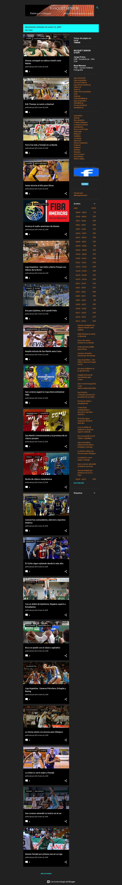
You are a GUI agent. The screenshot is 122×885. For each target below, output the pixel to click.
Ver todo (29, 30)
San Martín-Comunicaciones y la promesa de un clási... (86, 394)
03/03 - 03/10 (81, 300)
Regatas (77, 152)
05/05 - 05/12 (81, 267)
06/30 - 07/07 (81, 233)
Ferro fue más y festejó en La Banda (86, 341)
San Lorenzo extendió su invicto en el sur (87, 465)
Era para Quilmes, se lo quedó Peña (86, 369)
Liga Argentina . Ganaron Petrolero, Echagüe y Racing (86, 444)
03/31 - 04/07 (81, 283)
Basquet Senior (78, 167)
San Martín (78, 156)
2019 (75, 208)
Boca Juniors (79, 120)
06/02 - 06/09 (81, 250)
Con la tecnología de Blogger (61, 882)
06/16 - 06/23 (81, 242)
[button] (65, 71)
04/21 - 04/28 (81, 275)
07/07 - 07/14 (81, 229)
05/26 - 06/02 (81, 254)
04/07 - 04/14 (81, 279)
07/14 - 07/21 (81, 225)
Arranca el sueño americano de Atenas (86, 354)
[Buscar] (97, 8)
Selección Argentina (82, 92)
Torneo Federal (80, 82)
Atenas (76, 118)
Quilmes (77, 147)
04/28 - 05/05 (81, 271)
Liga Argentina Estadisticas (80, 102)
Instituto (77, 136)
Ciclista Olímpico (81, 122)
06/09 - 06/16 (81, 246)
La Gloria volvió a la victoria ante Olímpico (87, 452)
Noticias (77, 96)
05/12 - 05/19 (81, 262)
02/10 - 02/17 (81, 304)
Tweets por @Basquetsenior (80, 194)
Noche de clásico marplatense (84, 402)
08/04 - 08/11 (81, 212)
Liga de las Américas (82, 85)
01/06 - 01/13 (81, 479)
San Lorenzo (79, 154)
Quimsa (77, 150)
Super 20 (77, 87)
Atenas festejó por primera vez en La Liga (85, 472)
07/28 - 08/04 (81, 216)
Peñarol (77, 145)
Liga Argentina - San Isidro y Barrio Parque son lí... (87, 362)
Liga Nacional (79, 78)
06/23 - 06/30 (81, 237)
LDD (75, 94)
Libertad (77, 141)
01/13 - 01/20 (81, 321)
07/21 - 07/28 (81, 221)
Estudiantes (78, 127)
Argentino (78, 116)
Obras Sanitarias (80, 143)
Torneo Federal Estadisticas (80, 106)
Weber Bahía (79, 159)
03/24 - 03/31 (81, 288)
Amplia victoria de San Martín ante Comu (85, 377)
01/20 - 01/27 (81, 317)
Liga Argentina (80, 80)
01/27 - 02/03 (81, 313)
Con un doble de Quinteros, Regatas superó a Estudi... (85, 429)
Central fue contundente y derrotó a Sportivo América (85, 410)
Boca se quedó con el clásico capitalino (86, 437)
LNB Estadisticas (80, 98)
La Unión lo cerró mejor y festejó (85, 459)
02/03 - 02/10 (81, 308)
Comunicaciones (81, 125)
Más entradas (46, 873)
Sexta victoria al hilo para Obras (86, 348)
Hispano (77, 134)
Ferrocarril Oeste (81, 129)
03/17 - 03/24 (81, 292)
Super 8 (77, 89)
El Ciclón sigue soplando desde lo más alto (85, 420)
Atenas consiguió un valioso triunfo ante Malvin (86, 327)
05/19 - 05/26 (81, 258)
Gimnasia (78, 131)
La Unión (77, 138)
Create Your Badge (90, 167)
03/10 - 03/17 (81, 296)
